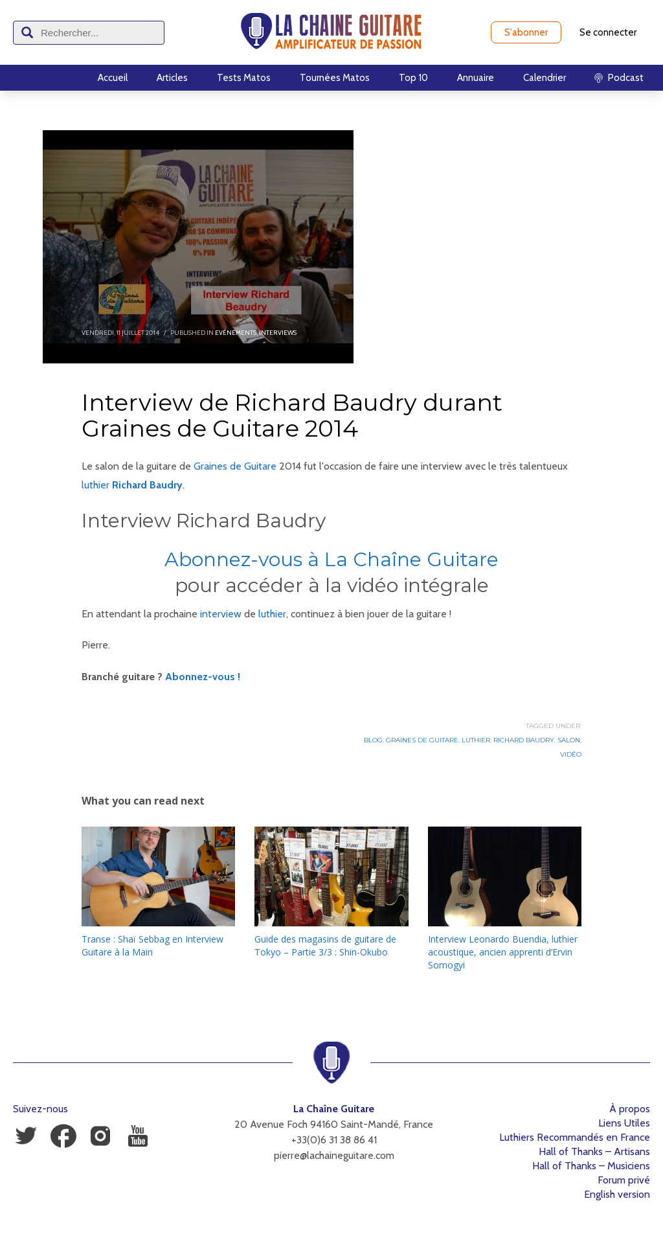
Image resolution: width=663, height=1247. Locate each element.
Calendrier (544, 78)
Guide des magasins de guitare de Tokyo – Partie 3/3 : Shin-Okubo (325, 945)
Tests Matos (244, 78)
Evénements (235, 332)
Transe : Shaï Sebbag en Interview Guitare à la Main (152, 945)
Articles (172, 78)
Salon (568, 740)
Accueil (113, 78)
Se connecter (607, 32)
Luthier (476, 740)
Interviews (278, 332)
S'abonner (526, 32)
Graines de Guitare (235, 466)
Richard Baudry (147, 485)
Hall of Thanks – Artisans (594, 1151)
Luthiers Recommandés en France (574, 1137)
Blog (373, 740)
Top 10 (413, 78)
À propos (629, 1109)
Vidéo (570, 754)
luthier (95, 485)
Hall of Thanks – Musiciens (591, 1166)
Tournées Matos (335, 78)
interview (221, 614)
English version (617, 1194)
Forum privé (624, 1180)
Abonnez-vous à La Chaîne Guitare (331, 559)
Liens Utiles (624, 1123)
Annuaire (475, 78)
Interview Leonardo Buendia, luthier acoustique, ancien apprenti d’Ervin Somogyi (503, 952)
